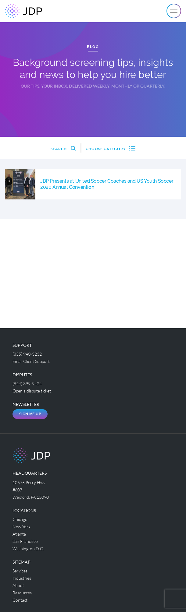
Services (20, 570)
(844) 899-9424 (27, 383)
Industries (22, 578)
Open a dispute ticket (32, 390)
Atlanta (19, 533)
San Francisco (25, 541)
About (18, 585)
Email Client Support (31, 361)
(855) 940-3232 (27, 354)
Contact (20, 600)
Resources (22, 592)
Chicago (20, 519)
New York (21, 526)
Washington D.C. (28, 548)
